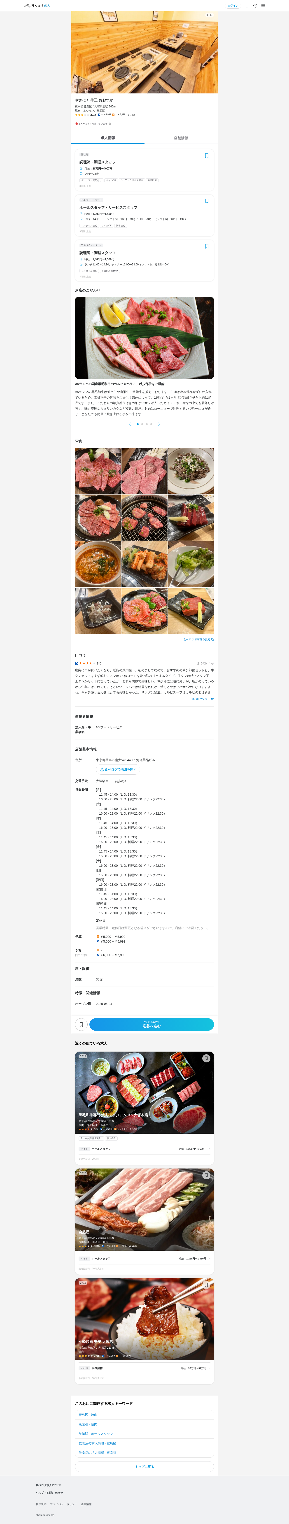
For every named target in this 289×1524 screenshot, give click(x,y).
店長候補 (97, 1368)
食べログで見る (200, 699)
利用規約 (41, 1504)
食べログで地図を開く (120, 769)
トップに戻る (144, 1466)
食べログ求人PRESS (48, 1485)
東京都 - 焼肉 (88, 1424)
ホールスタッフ (101, 1149)
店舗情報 (181, 138)
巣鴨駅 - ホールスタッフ (96, 1434)
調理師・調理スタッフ (97, 162)
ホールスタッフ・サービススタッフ (108, 207)
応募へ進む (151, 1024)
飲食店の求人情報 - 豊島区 (97, 1443)
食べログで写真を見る (196, 639)
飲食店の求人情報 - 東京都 (97, 1452)
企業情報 (86, 1504)
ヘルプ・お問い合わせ (49, 1492)
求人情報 (108, 138)
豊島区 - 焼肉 (88, 1415)
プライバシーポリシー (63, 1504)
